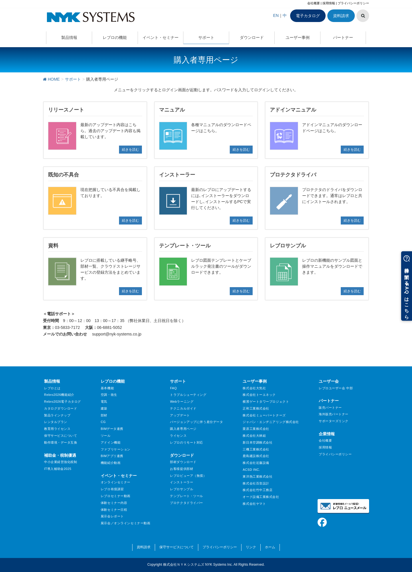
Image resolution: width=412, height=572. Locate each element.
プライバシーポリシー (353, 3)
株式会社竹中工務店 (257, 490)
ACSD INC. (251, 469)
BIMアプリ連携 (112, 456)
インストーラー (181, 482)
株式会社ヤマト (254, 503)
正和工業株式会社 (256, 408)
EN (276, 15)
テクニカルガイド (183, 408)
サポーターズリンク (333, 421)
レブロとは (52, 388)
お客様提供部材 (181, 468)
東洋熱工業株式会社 (257, 476)
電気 (104, 401)
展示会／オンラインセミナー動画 (125, 523)
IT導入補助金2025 (57, 468)
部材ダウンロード (183, 462)
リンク (251, 547)
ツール (106, 435)
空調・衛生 (109, 394)
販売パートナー (330, 407)
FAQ (173, 388)
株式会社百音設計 (256, 483)
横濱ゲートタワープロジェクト (266, 401)
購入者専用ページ (183, 428)
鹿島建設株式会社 (256, 456)
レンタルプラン (55, 422)
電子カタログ (308, 15)
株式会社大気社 (254, 388)
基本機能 (107, 388)
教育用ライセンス (57, 428)
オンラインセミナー (115, 482)
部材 (104, 415)
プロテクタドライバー (186, 503)
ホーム (270, 547)
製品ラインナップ (57, 415)
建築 (104, 408)
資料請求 (341, 15)
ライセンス (178, 435)
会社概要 (313, 3)
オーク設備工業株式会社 (261, 496)
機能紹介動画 (110, 462)
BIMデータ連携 (112, 428)
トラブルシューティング (188, 394)
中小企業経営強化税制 (60, 462)
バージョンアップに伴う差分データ (196, 422)
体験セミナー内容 (114, 503)
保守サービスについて (60, 435)
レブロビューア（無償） (188, 475)
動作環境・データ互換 (60, 442)
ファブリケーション (115, 449)
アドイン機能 (110, 442)
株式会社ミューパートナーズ (264, 415)
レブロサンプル (181, 489)
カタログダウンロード (60, 408)
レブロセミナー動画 (115, 496)
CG (103, 422)
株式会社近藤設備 (256, 462)
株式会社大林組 (254, 435)
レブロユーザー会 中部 (336, 388)
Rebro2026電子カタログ (62, 401)
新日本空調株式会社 (257, 442)
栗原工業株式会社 (256, 428)
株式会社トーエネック (259, 394)
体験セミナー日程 (114, 509)
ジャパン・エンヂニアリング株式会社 (271, 422)
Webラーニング (181, 401)
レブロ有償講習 (112, 489)
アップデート (180, 415)
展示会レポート (112, 516)
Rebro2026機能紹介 (59, 394)
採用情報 (328, 3)
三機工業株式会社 (256, 449)
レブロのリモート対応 (186, 442)
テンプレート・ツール (186, 496)
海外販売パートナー (333, 414)
